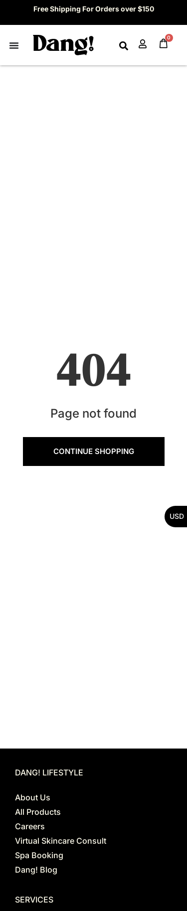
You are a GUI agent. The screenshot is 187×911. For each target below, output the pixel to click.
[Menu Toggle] (14, 45)
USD (177, 516)
